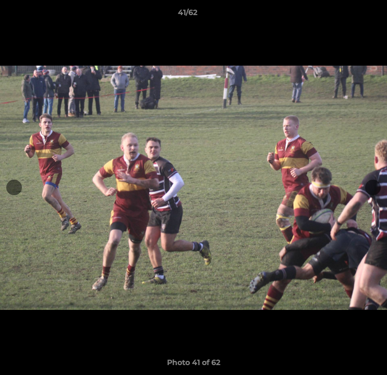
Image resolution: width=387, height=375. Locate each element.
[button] (349, 15)
